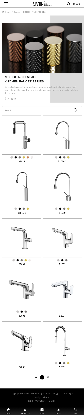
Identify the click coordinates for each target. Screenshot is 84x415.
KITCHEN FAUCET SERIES (34, 11)
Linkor (46, 397)
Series (17, 11)
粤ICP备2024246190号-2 (46, 401)
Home (7, 11)
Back (10, 98)
